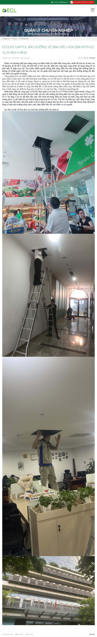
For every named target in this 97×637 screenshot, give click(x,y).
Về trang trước (7, 634)
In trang (29, 634)
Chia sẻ (92, 58)
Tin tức (14, 39)
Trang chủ (5, 39)
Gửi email (19, 634)
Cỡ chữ (80, 58)
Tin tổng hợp (23, 39)
